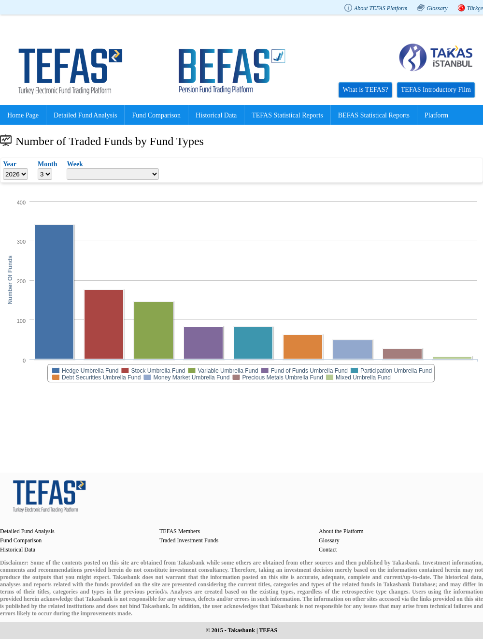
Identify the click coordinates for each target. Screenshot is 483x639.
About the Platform (341, 531)
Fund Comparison (156, 115)
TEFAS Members (179, 531)
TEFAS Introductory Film (436, 89)
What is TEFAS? (365, 89)
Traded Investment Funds (188, 540)
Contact (328, 549)
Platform (436, 115)
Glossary (436, 8)
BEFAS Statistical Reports (374, 115)
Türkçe (475, 8)
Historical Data (216, 115)
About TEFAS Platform (380, 8)
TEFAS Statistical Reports (287, 115)
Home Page (23, 115)
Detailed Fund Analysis (85, 115)
